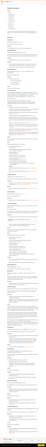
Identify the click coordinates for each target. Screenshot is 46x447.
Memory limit (22, 134)
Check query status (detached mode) (24, 184)
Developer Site (26, 442)
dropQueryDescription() (11, 29)
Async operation (32, 122)
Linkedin (32, 442)
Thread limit (29, 130)
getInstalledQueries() (11, 15)
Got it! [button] (41, 445)
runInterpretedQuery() (11, 20)
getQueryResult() (11, 19)
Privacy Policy (40, 442)
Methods (9, 11)
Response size (32, 115)
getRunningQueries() (11, 21)
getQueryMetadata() (11, 14)
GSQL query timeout (14, 113)
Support (19, 442)
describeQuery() (10, 26)
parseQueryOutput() (11, 24)
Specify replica (11, 127)
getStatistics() (10, 25)
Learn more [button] (29, 445)
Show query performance (29, 346)
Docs (11, 1)
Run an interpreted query (13, 260)
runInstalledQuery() (11, 16)
